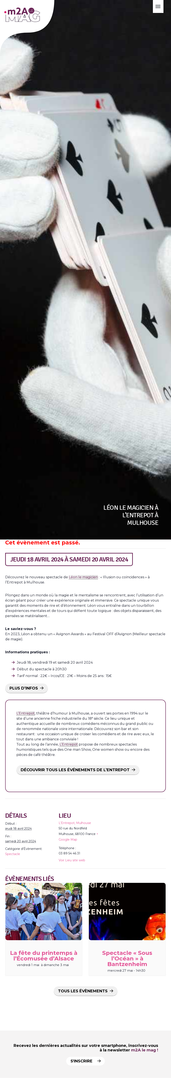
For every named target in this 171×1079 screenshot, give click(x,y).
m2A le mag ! (144, 1050)
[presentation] (43, 911)
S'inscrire (85, 1061)
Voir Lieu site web (72, 860)
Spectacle (12, 854)
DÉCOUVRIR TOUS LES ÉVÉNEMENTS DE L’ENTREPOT (75, 770)
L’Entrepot (25, 713)
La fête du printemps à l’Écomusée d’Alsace (43, 955)
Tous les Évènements (83, 991)
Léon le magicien (83, 577)
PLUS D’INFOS (23, 688)
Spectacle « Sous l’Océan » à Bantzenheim (127, 958)
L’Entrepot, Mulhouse (75, 823)
